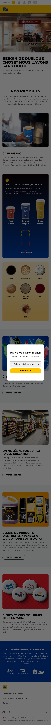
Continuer (25, 371)
